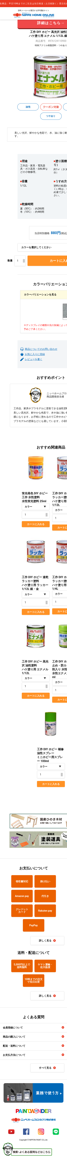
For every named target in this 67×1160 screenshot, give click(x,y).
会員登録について (13, 1027)
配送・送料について (14, 1045)
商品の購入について (14, 1036)
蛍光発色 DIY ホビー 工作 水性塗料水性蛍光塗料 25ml (35, 497)
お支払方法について (14, 1054)
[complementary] (33, 3)
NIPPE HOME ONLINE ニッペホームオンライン (33, 15)
